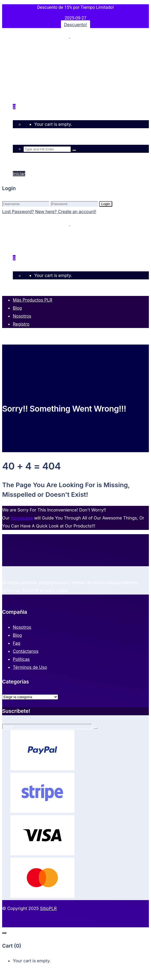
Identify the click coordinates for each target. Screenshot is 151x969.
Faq (16, 643)
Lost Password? (18, 211)
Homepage (22, 518)
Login (105, 204)
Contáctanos (25, 651)
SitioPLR (48, 908)
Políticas (21, 659)
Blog (17, 635)
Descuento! (75, 24)
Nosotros (22, 627)
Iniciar (19, 161)
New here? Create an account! (65, 211)
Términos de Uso (30, 667)
